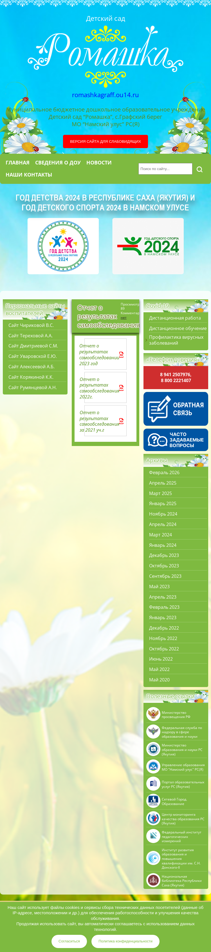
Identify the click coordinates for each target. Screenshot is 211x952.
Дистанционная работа (175, 318)
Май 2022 (159, 669)
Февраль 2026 (164, 473)
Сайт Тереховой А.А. (30, 336)
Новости (99, 162)
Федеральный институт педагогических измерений (181, 836)
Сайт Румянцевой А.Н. (32, 388)
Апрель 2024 (162, 524)
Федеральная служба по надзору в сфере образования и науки (182, 732)
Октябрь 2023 (164, 566)
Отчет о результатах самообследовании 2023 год (103, 354)
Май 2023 (159, 587)
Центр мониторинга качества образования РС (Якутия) (183, 819)
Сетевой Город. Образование (174, 801)
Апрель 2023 (162, 597)
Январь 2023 (162, 618)
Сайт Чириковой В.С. (31, 325)
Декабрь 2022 (164, 628)
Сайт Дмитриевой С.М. (33, 346)
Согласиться (69, 941)
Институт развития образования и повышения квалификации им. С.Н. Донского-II (181, 859)
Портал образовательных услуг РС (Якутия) (183, 784)
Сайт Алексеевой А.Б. (31, 367)
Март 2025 (160, 493)
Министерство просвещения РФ (176, 714)
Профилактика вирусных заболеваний (176, 340)
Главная (18, 162)
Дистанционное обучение (178, 328)
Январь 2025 (162, 504)
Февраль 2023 (164, 607)
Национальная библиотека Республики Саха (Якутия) (182, 881)
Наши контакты (29, 174)
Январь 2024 (162, 545)
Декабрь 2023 (164, 555)
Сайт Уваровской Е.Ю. (32, 356)
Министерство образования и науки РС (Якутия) (182, 749)
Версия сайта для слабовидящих (105, 141)
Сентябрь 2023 (165, 576)
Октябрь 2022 (164, 649)
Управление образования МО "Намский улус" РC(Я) (183, 767)
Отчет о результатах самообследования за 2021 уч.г (103, 421)
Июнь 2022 (161, 659)
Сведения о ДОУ (58, 162)
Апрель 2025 (162, 483)
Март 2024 (160, 535)
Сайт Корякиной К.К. (30, 377)
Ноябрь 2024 (163, 514)
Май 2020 (159, 680)
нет (124, 317)
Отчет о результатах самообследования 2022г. (103, 388)
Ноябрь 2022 (163, 638)
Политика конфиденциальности (125, 941)
